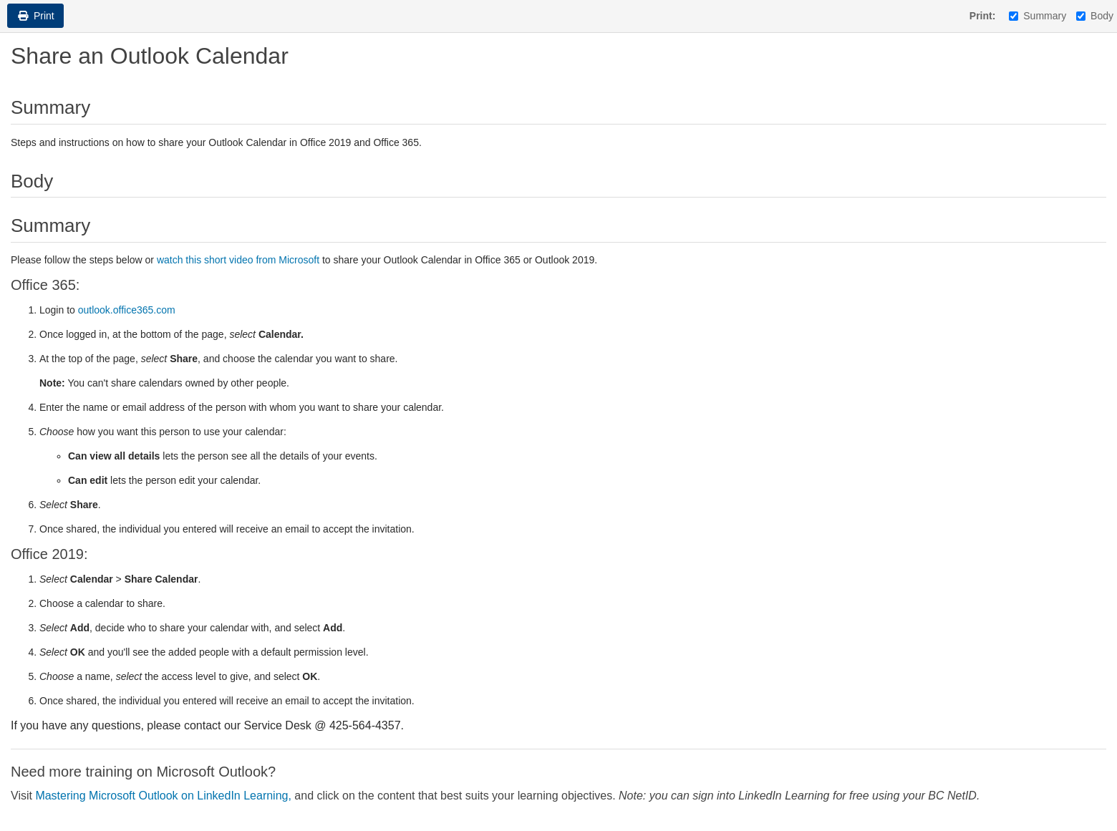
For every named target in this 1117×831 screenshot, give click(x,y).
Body (1094, 15)
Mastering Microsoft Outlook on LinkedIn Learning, (164, 795)
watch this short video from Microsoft (238, 260)
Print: (982, 15)
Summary (1037, 15)
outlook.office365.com (126, 310)
